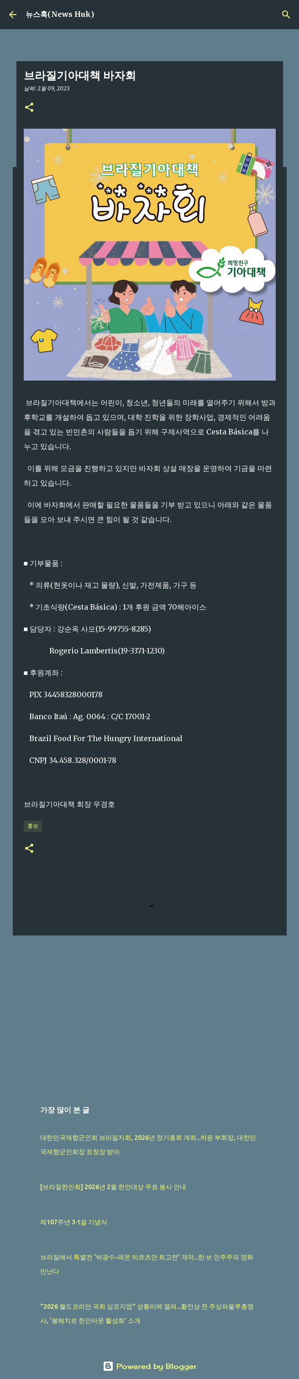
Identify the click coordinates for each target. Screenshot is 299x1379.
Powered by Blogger (150, 1366)
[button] (29, 108)
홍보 (32, 826)
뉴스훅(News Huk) (60, 14)
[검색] (286, 15)
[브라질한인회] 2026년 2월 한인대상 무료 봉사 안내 (113, 1187)
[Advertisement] (150, 1013)
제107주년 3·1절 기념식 (73, 1222)
